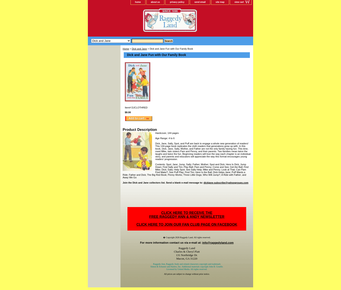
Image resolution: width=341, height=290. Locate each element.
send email (200, 2)
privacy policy (177, 2)
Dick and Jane (139, 48)
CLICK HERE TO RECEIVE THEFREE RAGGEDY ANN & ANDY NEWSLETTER (186, 215)
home (138, 2)
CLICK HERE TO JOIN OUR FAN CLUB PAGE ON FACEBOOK (186, 224)
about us (155, 2)
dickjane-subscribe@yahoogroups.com (226, 182)
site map (220, 2)
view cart (239, 2)
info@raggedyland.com (218, 242)
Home (126, 48)
